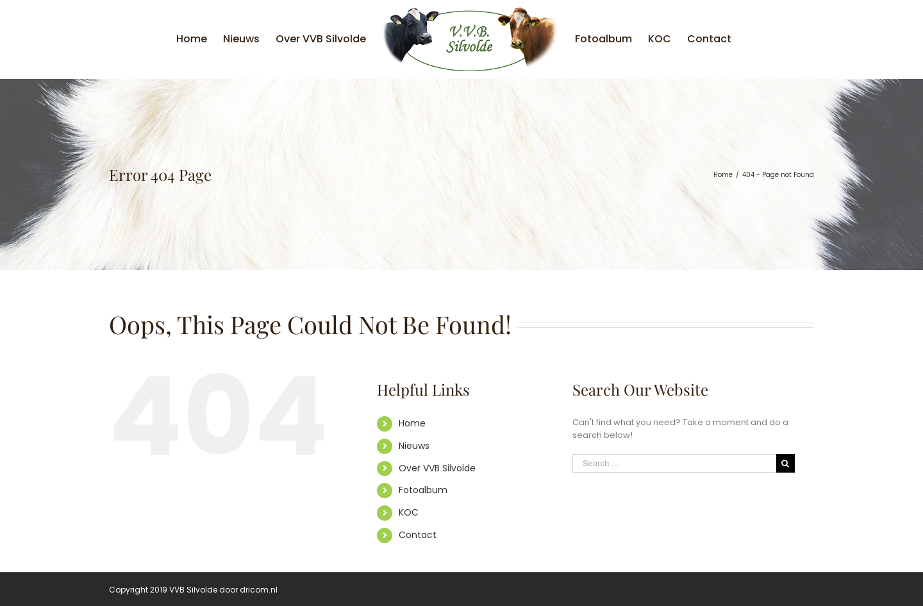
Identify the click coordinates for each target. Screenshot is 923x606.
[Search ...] (674, 463)
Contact (418, 534)
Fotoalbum (423, 490)
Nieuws (414, 445)
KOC (409, 512)
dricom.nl (259, 589)
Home (412, 423)
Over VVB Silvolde (437, 468)
